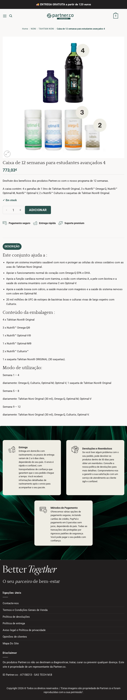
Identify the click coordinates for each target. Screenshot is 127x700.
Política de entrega (14, 623)
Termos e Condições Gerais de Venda (25, 610)
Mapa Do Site (11, 643)
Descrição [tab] (12, 246)
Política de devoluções (16, 616)
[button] (5, 16)
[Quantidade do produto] (13, 210)
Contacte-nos (11, 603)
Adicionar (38, 210)
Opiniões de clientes (15, 636)
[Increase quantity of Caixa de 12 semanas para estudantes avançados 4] (20, 210)
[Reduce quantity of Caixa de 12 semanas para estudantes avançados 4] (6, 210)
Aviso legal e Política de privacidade (24, 630)
